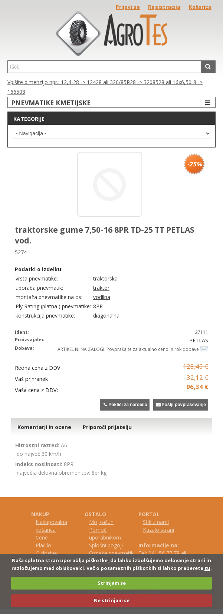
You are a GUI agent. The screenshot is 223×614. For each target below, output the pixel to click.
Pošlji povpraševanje (180, 404)
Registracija (164, 6)
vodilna (101, 297)
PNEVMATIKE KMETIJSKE (111, 102)
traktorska (105, 278)
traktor (101, 287)
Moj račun (101, 521)
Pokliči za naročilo (124, 404)
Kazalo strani (158, 529)
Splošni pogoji (106, 545)
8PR (98, 306)
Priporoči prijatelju (107, 427)
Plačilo (43, 545)
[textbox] (104, 66)
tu (207, 568)
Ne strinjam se (111, 600)
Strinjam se (112, 583)
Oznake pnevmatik (111, 553)
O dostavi (47, 553)
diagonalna (106, 315)
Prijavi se (128, 6)
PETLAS (198, 340)
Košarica (200, 6)
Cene (42, 537)
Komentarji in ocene (44, 427)
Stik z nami (156, 521)
